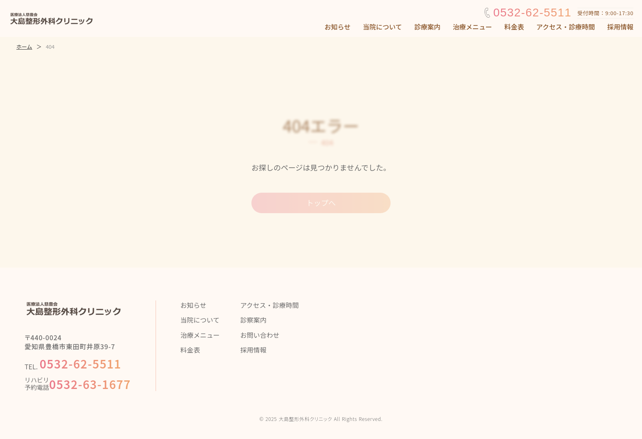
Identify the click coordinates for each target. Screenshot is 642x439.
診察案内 (253, 319)
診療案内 (427, 26)
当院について (382, 26)
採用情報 (620, 26)
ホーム (24, 46)
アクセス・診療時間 (565, 26)
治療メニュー (472, 26)
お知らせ (338, 26)
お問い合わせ (260, 334)
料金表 (514, 26)
